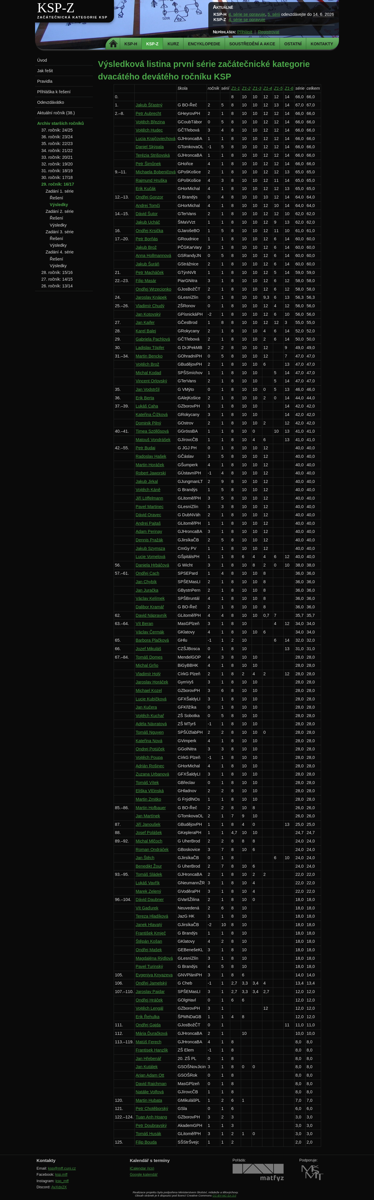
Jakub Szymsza (150, 548)
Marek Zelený (148, 891)
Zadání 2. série (60, 211)
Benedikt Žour (149, 866)
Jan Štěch (145, 857)
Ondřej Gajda (148, 1025)
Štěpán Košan (149, 941)
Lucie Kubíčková (151, 699)
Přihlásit (244, 32)
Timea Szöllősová (152, 431)
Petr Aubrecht (148, 113)
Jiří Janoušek (148, 824)
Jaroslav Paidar (150, 991)
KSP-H (130, 44)
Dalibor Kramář (150, 607)
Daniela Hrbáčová (152, 565)
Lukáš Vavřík (148, 882)
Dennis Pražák (149, 540)
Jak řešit (45, 70)
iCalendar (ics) (142, 1168)
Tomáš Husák (148, 1133)
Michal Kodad (148, 372)
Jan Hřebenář (148, 1058)
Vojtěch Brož (147, 364)
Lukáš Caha (147, 406)
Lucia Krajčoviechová (155, 138)
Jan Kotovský (148, 314)
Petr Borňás (147, 238)
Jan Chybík (146, 581)
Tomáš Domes (149, 657)
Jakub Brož (146, 247)
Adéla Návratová (151, 723)
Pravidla (44, 81)
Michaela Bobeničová (156, 172)
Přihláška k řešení (53, 91)
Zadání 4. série (60, 252)
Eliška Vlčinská (150, 790)
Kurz (173, 44)
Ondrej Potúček (150, 749)
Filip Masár (146, 280)
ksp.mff (61, 1174)
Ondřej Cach (147, 573)
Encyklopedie (204, 44)
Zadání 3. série (60, 231)
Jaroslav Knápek (151, 297)
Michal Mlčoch (149, 841)
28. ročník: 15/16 (57, 272)
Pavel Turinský (149, 966)
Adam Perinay (149, 531)
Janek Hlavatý (149, 924)
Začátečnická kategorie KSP (72, 17)
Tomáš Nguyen (150, 732)
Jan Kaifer (145, 322)
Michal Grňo (147, 665)
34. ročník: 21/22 (57, 150)
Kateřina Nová (149, 740)
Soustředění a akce (252, 44)
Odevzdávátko (50, 102)
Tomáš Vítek (147, 782)
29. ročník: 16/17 (57, 184)
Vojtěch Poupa (149, 757)
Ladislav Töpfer (150, 347)
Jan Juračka (147, 590)
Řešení (56, 198)
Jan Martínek (148, 816)
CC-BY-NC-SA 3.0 (224, 1195)
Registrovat (268, 32)
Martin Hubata (149, 1100)
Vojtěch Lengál (149, 1008)
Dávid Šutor (146, 213)
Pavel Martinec (149, 506)
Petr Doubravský (151, 1125)
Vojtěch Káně (148, 489)
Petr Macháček (150, 272)
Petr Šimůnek (148, 163)
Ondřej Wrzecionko (153, 289)
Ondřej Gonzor (149, 197)
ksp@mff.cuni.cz (62, 1168)
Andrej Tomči (148, 205)
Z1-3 (257, 88)
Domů (113, 44)
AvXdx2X (59, 1187)
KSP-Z (56, 7)
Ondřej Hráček (149, 1000)
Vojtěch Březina (150, 122)
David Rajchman (151, 1083)
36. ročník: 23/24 (57, 136)
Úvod (42, 60)
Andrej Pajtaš (148, 523)
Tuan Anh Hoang (151, 1117)
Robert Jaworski (151, 473)
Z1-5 (278, 88)
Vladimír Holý (148, 673)
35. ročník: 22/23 (57, 143)
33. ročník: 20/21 (57, 157)
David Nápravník (151, 615)
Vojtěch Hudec (149, 130)
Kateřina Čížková (152, 414)
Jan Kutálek (146, 1066)
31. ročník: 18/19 (57, 170)
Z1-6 (289, 88)
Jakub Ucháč (148, 222)
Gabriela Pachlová (153, 339)
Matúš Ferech (148, 1042)
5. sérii (274, 14)
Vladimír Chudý (150, 305)
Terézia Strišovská (153, 155)
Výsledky (59, 204)
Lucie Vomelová (150, 556)
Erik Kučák (146, 188)
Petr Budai (145, 448)
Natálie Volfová (150, 1092)
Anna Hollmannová (153, 255)
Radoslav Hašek (151, 456)
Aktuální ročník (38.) (56, 112)
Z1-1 (235, 88)
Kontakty (322, 44)
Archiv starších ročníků (60, 123)
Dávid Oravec (148, 514)
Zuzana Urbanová (152, 774)
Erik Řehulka (148, 1016)
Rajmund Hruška (151, 180)
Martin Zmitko (148, 799)
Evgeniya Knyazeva (154, 975)
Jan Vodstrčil (148, 389)
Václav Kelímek (150, 598)
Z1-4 (267, 88)
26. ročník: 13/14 (57, 286)
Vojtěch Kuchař (150, 715)
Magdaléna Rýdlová (154, 958)
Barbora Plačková (152, 640)
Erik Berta (145, 398)
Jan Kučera (146, 707)
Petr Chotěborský (152, 1108)
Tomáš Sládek (149, 874)
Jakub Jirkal (147, 481)
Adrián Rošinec (150, 766)
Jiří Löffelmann (149, 498)
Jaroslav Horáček (152, 682)
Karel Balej (146, 331)
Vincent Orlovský (151, 381)
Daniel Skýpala (150, 146)
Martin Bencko (149, 356)
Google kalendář (143, 1174)
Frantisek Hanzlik (152, 1050)
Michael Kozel (149, 690)
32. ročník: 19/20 (57, 164)
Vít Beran (144, 623)
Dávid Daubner (150, 899)
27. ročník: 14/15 (57, 279)
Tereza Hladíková (152, 916)
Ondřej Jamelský (151, 983)
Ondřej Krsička (149, 230)
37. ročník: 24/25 (57, 130)
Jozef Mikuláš (148, 648)
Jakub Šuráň (147, 264)
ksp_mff (62, 1181)
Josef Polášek (149, 832)
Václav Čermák (150, 632)
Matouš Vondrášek (153, 439)
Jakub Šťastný (149, 105)
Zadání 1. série (60, 191)
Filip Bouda (146, 1142)
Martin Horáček (150, 464)
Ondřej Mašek (149, 949)
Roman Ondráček (152, 849)
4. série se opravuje (246, 14)
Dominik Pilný (148, 423)
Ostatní (293, 44)
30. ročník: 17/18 (57, 177)
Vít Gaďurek (147, 908)
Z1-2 (246, 88)
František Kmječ (151, 933)
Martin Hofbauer (151, 807)
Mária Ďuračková (151, 1033)
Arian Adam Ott (150, 1075)
